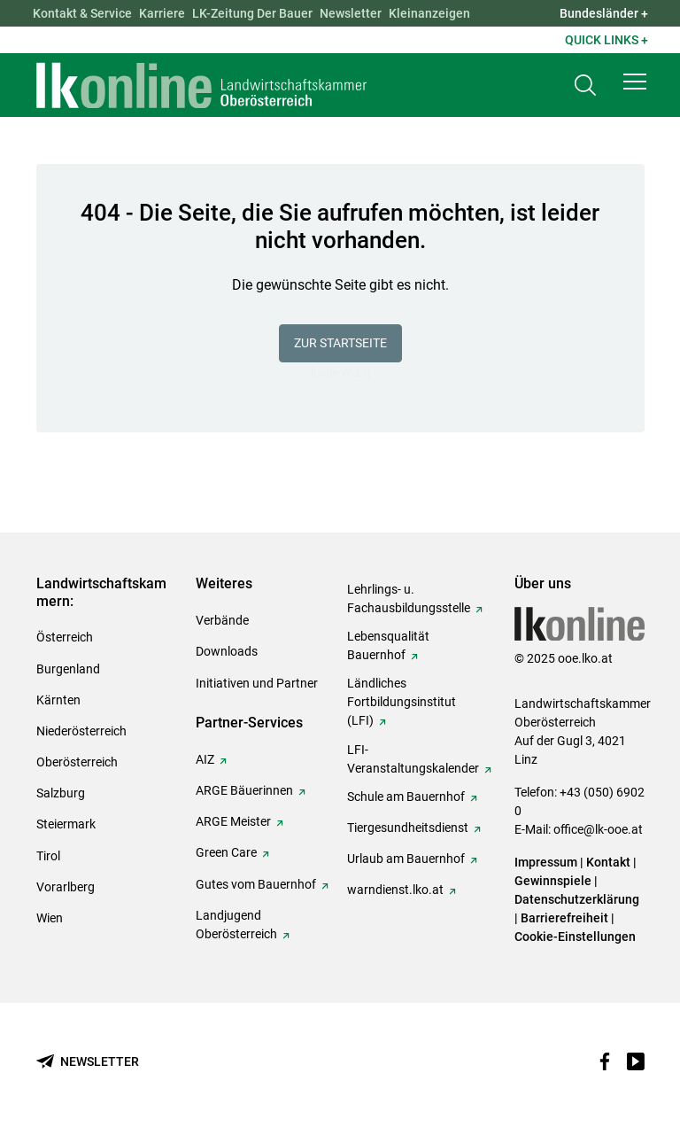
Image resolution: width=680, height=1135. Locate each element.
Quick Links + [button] (606, 40)
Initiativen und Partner (257, 683)
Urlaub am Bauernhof (406, 858)
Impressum (545, 862)
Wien (49, 918)
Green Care (226, 852)
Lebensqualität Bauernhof (388, 645)
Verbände (222, 620)
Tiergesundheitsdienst (407, 827)
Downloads (227, 651)
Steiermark (66, 824)
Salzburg (60, 793)
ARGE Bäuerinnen (244, 790)
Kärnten (58, 700)
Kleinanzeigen (429, 13)
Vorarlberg (65, 887)
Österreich (64, 637)
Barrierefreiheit (564, 918)
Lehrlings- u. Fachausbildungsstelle (408, 598)
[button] (634, 81)
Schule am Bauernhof (406, 796)
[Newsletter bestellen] (87, 1062)
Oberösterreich (77, 762)
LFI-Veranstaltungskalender (413, 758)
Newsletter (351, 13)
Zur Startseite (340, 343)
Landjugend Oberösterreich (236, 924)
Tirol (48, 856)
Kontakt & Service (82, 13)
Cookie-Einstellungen (575, 936)
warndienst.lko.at (395, 889)
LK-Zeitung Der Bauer (252, 13)
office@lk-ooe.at (598, 829)
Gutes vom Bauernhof (256, 884)
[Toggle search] (585, 85)
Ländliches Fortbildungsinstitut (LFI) (401, 701)
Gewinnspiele (552, 881)
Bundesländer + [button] (604, 13)
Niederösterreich (81, 731)
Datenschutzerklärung (576, 899)
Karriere (162, 13)
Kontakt (608, 862)
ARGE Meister (233, 821)
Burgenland (68, 669)
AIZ (205, 759)
